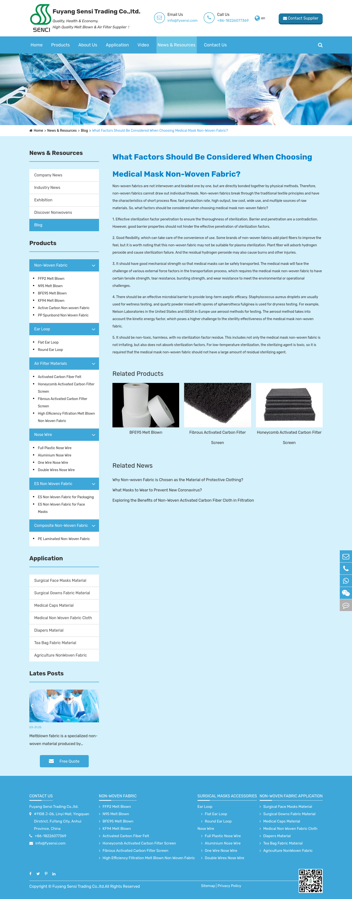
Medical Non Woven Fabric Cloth (63, 618)
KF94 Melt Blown (51, 301)
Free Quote (64, 761)
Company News (48, 175)
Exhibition (43, 200)
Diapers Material (49, 630)
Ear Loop (42, 329)
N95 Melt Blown (50, 286)
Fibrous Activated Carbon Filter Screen (62, 402)
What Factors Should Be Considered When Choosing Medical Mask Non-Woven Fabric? (160, 131)
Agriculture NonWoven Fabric (60, 655)
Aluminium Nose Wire (54, 455)
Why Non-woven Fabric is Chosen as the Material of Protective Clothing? (177, 479)
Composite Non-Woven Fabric (61, 525)
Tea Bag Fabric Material (55, 642)
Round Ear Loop (50, 350)
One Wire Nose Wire (53, 463)
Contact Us (215, 45)
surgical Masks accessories (227, 796)
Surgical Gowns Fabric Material (62, 593)
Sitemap (208, 886)
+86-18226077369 (233, 20)
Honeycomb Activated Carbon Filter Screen (66, 388)
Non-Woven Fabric (50, 265)
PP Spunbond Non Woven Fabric (63, 315)
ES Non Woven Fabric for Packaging (66, 497)
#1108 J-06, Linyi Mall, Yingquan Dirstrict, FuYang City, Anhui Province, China (61, 821)
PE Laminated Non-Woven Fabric (64, 539)
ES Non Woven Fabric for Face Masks (61, 508)
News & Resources (177, 45)
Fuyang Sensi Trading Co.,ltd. (53, 806)
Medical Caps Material (54, 605)
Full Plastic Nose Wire (55, 448)
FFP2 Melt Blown (51, 279)
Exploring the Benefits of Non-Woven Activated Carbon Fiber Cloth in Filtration (183, 500)
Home (37, 45)
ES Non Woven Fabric (53, 483)
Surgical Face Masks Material (60, 580)
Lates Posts (46, 673)
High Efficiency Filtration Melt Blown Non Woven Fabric (66, 417)
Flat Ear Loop (48, 342)
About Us (87, 45)
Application (117, 45)
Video (143, 45)
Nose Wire (43, 434)
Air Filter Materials (50, 363)
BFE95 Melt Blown (52, 293)
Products (60, 45)
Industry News (47, 187)
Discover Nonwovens (53, 212)
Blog (84, 131)
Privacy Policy (229, 886)
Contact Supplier (301, 18)
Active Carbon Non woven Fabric (63, 308)
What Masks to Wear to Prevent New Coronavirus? (157, 490)
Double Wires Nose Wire (56, 470)
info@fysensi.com (182, 20)
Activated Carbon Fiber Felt (59, 377)
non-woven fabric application (291, 796)
